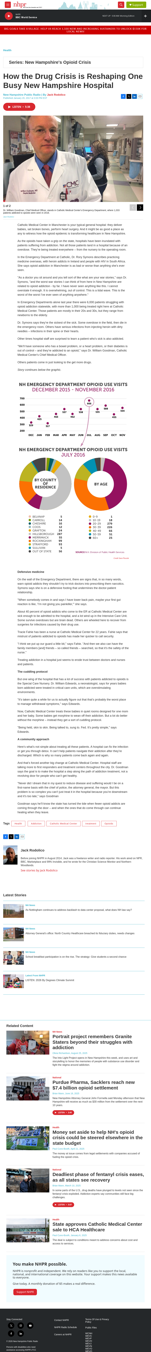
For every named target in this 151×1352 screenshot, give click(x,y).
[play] (8, 16)
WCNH (88, 1333)
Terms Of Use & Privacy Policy (97, 1320)
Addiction (36, 823)
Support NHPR (25, 1292)
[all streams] (146, 16)
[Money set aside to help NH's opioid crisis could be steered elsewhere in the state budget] (27, 1138)
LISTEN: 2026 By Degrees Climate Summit (49, 980)
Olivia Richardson (61, 1053)
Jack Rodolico (56, 94)
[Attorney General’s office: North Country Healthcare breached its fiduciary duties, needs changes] (13, 934)
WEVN (88, 1346)
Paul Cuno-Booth (61, 1148)
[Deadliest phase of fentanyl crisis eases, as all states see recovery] (27, 1180)
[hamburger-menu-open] (8, 5)
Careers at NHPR (63, 1334)
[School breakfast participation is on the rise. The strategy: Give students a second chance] (13, 958)
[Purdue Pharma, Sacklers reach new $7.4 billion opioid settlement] (27, 1088)
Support (137, 5)
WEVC (88, 1336)
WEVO (88, 1349)
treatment (90, 823)
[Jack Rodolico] (10, 855)
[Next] (140, 207)
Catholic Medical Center (63, 823)
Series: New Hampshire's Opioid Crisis (50, 62)
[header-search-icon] (121, 5)
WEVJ (88, 1343)
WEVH (88, 1341)
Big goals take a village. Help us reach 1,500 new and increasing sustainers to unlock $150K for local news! (75, 30)
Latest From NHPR (35, 975)
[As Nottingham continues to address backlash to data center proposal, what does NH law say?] (13, 911)
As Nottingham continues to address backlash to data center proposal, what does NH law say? (78, 910)
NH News (30, 905)
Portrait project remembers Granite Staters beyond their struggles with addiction (92, 1042)
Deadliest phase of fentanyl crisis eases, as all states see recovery (98, 1177)
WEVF (88, 1338)
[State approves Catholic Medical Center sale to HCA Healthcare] (27, 1230)
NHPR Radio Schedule (65, 1327)
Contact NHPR (61, 1320)
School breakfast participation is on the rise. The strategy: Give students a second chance (75, 956)
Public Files (91, 1327)
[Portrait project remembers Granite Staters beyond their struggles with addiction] (27, 1043)
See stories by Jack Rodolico (39, 870)
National (57, 1077)
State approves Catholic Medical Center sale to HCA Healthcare (97, 1226)
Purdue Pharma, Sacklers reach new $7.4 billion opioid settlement (94, 1085)
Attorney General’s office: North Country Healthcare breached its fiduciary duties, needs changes (79, 933)
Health (7, 50)
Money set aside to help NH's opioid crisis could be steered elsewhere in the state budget (98, 1137)
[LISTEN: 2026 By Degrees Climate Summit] (13, 981)
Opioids (109, 823)
